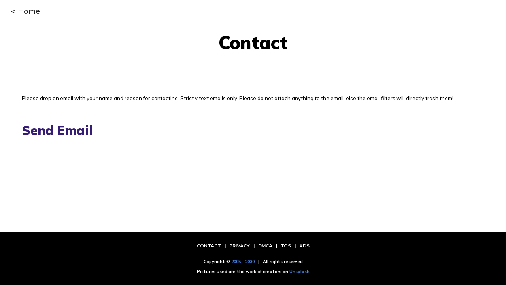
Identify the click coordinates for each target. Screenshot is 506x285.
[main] (253, 42)
